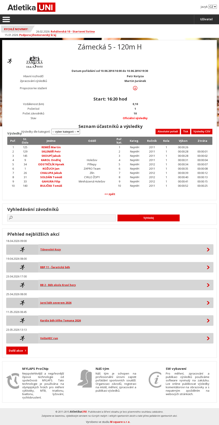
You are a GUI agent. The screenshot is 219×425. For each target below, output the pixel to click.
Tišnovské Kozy (50, 249)
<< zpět (109, 194)
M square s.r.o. (120, 422)
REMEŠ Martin (51, 147)
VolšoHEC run (49, 338)
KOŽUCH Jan (51, 168)
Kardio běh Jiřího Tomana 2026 (60, 320)
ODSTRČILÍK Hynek (51, 164)
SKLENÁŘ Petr (51, 151)
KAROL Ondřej (51, 160)
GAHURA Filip (51, 181)
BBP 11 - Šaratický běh (55, 267)
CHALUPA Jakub (51, 173)
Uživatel (206, 19)
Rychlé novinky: (16, 29)
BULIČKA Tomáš (51, 186)
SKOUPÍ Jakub (51, 156)
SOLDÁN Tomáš (51, 177)
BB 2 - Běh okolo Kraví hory (58, 285)
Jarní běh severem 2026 (55, 303)
